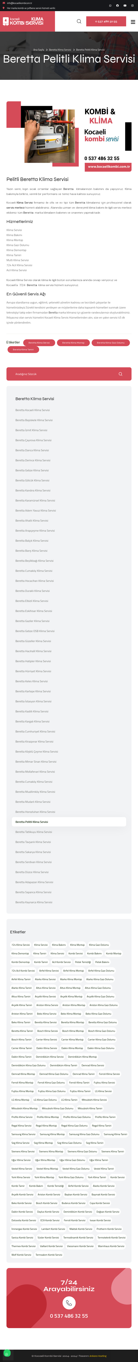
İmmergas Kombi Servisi (24, 1229)
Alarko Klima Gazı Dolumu (99, 979)
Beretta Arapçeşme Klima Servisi (35, 530)
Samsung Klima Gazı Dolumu (84, 1134)
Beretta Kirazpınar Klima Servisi (34, 741)
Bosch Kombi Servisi (46, 1203)
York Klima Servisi (21, 1177)
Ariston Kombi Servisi (49, 1194)
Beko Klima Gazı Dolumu (98, 1013)
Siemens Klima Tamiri (113, 1151)
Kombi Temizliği (55, 1186)
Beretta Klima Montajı (73, 342)
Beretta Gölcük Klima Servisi (32, 480)
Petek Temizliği (83, 962)
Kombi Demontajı (21, 962)
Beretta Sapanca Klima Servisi (33, 892)
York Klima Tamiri (97, 1177)
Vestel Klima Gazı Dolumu (76, 1168)
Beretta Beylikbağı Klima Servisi (34, 561)
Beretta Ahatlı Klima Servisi (31, 520)
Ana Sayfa (38, 49)
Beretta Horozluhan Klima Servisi (35, 812)
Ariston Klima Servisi (47, 1005)
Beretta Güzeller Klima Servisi (33, 641)
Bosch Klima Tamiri (21, 1039)
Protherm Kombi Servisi (109, 1229)
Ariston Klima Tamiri (22, 1013)
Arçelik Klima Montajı (71, 996)
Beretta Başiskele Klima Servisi (34, 420)
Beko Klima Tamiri (21, 1022)
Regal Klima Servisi (21, 1125)
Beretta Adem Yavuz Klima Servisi (35, 510)
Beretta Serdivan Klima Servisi (33, 862)
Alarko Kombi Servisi (103, 1186)
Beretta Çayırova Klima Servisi (33, 440)
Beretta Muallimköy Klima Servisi (35, 792)
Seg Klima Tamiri (95, 1143)
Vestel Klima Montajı (47, 1168)
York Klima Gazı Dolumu (71, 1177)
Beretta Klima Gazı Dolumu (111, 342)
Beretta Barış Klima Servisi (31, 550)
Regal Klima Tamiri (101, 1125)
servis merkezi (15, 207)
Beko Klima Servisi (46, 1013)
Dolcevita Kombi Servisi (24, 1220)
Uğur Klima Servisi (21, 1160)
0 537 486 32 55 (106, 21)
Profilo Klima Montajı (48, 1117)
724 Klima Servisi (21, 945)
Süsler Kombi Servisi (48, 1237)
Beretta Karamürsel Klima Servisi (35, 500)
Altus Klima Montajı (70, 988)
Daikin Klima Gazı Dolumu (100, 1048)
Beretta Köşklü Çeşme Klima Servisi (36, 751)
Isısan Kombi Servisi (100, 1220)
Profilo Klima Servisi (22, 1117)
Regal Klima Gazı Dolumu (74, 1125)
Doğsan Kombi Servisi (107, 1211)
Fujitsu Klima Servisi (104, 1082)
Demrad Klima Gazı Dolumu (53, 1074)
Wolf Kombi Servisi (21, 1255)
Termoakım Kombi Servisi (49, 1255)
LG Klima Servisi (103, 1091)
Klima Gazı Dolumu (99, 945)
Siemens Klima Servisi (23, 1151)
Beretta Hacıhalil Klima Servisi (33, 651)
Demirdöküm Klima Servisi (50, 1057)
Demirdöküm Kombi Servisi (78, 1211)
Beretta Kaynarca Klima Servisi (33, 902)
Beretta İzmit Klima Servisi (31, 430)
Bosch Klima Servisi (47, 1031)
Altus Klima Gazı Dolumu (98, 988)
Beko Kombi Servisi (22, 1203)
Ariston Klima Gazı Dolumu (104, 1005)
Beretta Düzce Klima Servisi (32, 872)
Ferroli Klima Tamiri (79, 1082)
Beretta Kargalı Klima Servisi (32, 721)
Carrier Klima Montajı (72, 1039)
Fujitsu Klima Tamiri (80, 1091)
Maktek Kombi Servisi (81, 1229)
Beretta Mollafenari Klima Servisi (35, 771)
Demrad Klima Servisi (93, 1065)
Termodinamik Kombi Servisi (78, 1237)
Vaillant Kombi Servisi (51, 1246)
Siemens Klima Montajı (51, 1151)
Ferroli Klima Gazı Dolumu (51, 1082)
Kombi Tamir (18, 1186)
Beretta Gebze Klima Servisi (32, 470)
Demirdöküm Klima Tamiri (63, 1065)
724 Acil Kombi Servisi (23, 970)
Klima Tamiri (39, 953)
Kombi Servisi (75, 953)
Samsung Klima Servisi (23, 1134)
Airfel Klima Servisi (49, 970)
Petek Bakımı (102, 962)
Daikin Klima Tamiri (21, 1057)
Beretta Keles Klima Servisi (31, 681)
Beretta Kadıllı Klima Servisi (31, 711)
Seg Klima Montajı (43, 1143)
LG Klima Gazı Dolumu (45, 1100)
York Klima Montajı (44, 1177)
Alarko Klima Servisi (45, 979)
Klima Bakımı (59, 945)
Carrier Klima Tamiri (22, 1048)
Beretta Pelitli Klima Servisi (31, 822)
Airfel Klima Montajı (73, 970)
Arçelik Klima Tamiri (22, 1005)
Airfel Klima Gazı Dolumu (101, 970)
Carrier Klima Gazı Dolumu (101, 1039)
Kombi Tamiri (41, 962)
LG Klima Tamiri (69, 1100)
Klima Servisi (25, 202)
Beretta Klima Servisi (60, 49)
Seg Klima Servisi (20, 1143)
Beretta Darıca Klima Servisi (32, 450)
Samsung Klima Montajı (52, 1134)
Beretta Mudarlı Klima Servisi (32, 802)
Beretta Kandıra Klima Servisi (32, 490)
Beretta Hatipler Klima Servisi (33, 661)
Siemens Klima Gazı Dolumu (82, 1151)
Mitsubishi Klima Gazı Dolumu (57, 1108)
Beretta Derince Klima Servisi (32, 460)
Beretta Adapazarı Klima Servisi (34, 882)
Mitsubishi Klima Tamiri (90, 1108)
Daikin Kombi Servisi (22, 1211)
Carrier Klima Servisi (46, 1039)
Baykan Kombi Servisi (76, 1194)
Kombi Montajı (113, 953)
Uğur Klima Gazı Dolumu (72, 1160)
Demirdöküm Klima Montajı (82, 1057)
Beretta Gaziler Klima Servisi (32, 621)
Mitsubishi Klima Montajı (25, 1108)
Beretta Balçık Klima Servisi (31, 540)
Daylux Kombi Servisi (48, 1211)
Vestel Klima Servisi (22, 1168)
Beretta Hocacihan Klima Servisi (34, 581)
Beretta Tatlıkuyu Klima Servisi (33, 832)
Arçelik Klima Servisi (45, 996)
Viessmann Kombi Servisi (80, 1246)
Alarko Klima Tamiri (22, 988)
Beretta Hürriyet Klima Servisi (33, 671)
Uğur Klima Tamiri (98, 1160)
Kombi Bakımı (94, 953)
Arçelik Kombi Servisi (22, 1194)
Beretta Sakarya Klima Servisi (33, 852)
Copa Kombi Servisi (100, 1203)
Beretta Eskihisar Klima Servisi (33, 611)
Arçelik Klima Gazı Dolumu (100, 996)
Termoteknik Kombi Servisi (111, 1237)
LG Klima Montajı (20, 1100)
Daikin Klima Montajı (72, 1048)
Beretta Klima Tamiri (23, 349)
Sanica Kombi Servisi (22, 1237)
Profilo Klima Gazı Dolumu (77, 1117)
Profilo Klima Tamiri (105, 1117)
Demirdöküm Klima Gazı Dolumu (29, 1065)
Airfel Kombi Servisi (78, 1186)
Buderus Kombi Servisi (73, 1203)
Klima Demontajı (20, 953)
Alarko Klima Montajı (71, 979)
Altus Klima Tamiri (21, 996)
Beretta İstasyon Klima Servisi (33, 701)
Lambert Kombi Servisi (53, 1229)
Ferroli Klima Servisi (109, 1074)
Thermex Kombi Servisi (24, 1246)
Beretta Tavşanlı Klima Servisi (33, 842)
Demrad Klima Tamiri (84, 1074)
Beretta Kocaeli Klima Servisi (32, 410)
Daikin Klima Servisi (46, 1048)
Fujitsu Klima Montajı (23, 1091)
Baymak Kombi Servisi (103, 1194)
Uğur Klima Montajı (45, 1160)
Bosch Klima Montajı (73, 1031)
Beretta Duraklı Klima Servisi (32, 591)
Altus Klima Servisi (46, 988)
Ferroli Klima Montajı (22, 1082)
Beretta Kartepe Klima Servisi (33, 691)
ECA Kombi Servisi (49, 1220)
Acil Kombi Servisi (61, 962)
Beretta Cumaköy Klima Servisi (33, 571)
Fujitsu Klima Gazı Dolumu (52, 1091)
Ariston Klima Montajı (74, 1005)
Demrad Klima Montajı (23, 1074)
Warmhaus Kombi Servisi (111, 1246)
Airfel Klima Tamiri (21, 979)
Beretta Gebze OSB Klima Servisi (35, 631)
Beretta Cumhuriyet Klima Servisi (35, 731)
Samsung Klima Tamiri (115, 1134)
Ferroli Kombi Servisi (75, 1220)
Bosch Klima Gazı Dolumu (101, 1031)
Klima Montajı (77, 945)
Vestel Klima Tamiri (104, 1168)
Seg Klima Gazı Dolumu (69, 1143)
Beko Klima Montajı (71, 1013)
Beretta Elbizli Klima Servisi (31, 601)
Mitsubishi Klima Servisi (94, 1100)
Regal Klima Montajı (46, 1125)
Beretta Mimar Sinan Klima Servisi (35, 761)
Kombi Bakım (36, 1186)
